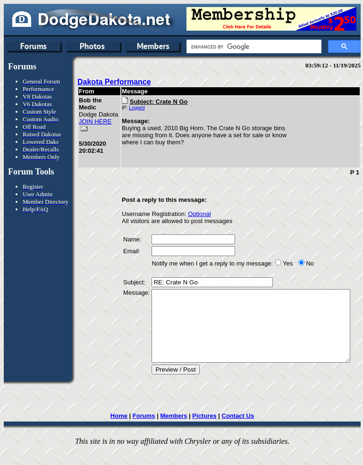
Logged (123, 107)
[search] (253, 46)
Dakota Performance (114, 82)
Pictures (206, 431)
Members (174, 431)
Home (119, 431)
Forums (145, 431)
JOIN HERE (87, 132)
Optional (185, 215)
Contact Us (239, 431)
